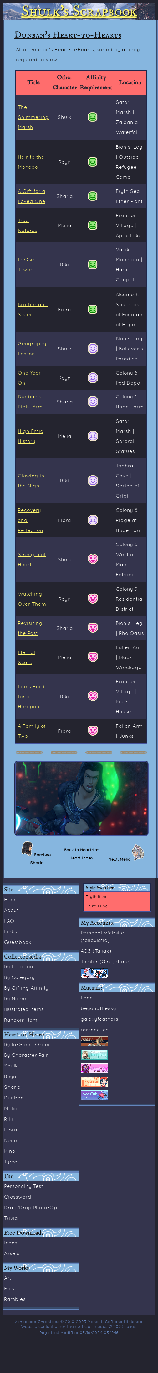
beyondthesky (98, 1008)
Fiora (10, 1129)
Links (10, 931)
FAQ (9, 920)
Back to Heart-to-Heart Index (81, 854)
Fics (9, 1288)
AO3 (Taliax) (96, 950)
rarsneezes (95, 1029)
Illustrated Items (24, 1009)
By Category (19, 977)
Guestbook (17, 942)
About (11, 910)
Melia (11, 1108)
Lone (87, 997)
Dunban (14, 1097)
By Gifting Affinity (26, 987)
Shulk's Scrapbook (79, 11)
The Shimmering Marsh (33, 117)
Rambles (15, 1298)
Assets (11, 1253)
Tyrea (11, 1161)
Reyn (10, 1076)
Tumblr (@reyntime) (106, 961)
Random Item (20, 1019)
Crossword (17, 1196)
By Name (15, 998)
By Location (18, 966)
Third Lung (97, 906)
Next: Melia (120, 859)
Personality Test (23, 1186)
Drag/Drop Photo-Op (30, 1207)
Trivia (11, 1218)
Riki (8, 1118)
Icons (10, 1242)
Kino (9, 1150)
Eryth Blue (96, 896)
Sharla (12, 1086)
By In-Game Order (27, 1044)
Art (7, 1277)
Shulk (11, 1065)
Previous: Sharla (41, 859)
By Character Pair (26, 1054)
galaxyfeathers (99, 1018)
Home (11, 899)
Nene (10, 1140)
